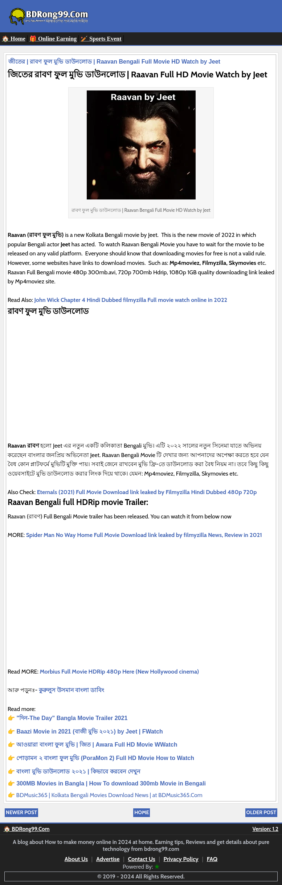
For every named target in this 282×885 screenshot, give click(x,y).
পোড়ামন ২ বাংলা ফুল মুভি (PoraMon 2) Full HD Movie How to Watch (105, 758)
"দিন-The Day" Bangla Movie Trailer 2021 (72, 718)
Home (141, 812)
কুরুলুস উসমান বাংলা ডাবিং (72, 690)
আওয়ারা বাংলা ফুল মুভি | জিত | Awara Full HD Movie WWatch (96, 744)
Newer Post (21, 812)
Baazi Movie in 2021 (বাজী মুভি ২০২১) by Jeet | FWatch (89, 731)
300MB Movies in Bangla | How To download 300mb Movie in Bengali (111, 783)
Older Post (261, 812)
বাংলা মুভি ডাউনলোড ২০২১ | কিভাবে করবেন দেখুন (78, 771)
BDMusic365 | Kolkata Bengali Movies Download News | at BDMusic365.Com (109, 795)
